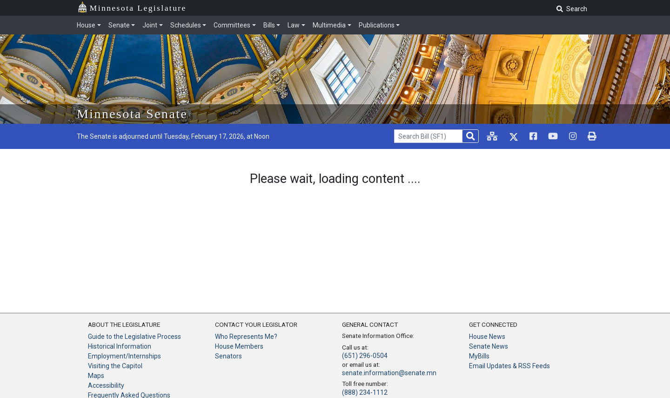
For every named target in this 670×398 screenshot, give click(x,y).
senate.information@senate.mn (389, 373)
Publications (377, 25)
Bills (269, 25)
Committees (232, 25)
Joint (149, 25)
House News (487, 336)
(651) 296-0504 (365, 355)
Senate (119, 25)
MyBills (479, 356)
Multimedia (329, 25)
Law (294, 25)
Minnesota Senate (132, 114)
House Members (239, 346)
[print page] (592, 136)
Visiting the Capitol (115, 366)
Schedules (185, 25)
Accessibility (106, 385)
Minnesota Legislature (138, 8)
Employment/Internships (124, 356)
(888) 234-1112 (365, 392)
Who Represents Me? (246, 336)
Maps (96, 375)
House (86, 25)
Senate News (488, 346)
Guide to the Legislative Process (134, 336)
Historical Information (119, 346)
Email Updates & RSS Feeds (509, 366)
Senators (228, 356)
